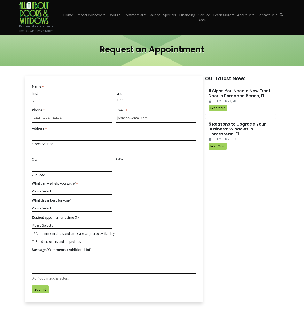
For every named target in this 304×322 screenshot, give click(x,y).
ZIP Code (38, 175)
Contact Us (266, 15)
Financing (187, 15)
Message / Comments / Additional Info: (62, 250)
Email (121, 110)
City (34, 159)
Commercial (133, 15)
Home (68, 15)
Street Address (42, 144)
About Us (244, 15)
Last (119, 94)
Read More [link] (217, 108)
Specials (169, 15)
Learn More (222, 15)
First (35, 94)
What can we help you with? (55, 183)
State (119, 158)
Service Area (204, 17)
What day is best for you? (51, 200)
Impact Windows (89, 15)
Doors (113, 15)
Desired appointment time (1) (55, 218)
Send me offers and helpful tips (58, 242)
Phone (38, 110)
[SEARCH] (282, 13)
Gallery (154, 15)
